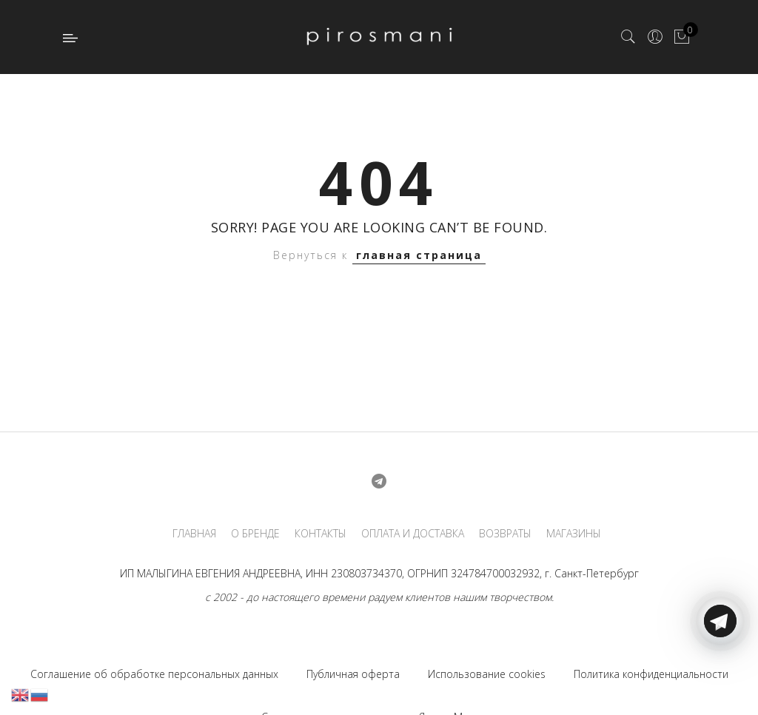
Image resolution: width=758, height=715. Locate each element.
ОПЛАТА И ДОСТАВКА (412, 533)
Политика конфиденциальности (651, 674)
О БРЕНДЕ (255, 533)
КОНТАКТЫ (320, 533)
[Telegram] (720, 680)
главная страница (419, 255)
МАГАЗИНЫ (573, 533)
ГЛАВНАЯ (194, 533)
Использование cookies (487, 674)
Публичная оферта (353, 674)
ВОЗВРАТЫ (505, 533)
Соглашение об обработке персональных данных (154, 674)
